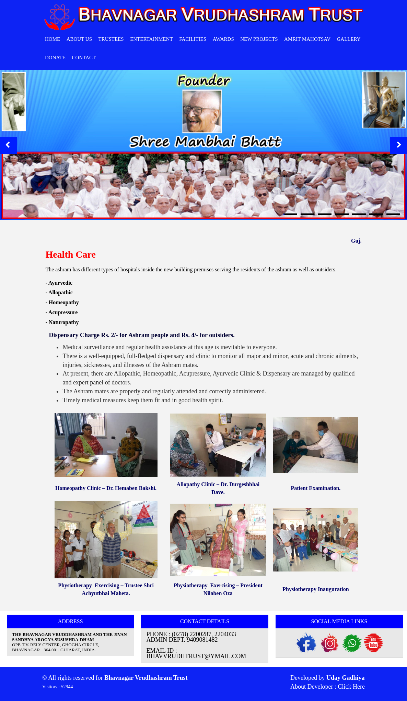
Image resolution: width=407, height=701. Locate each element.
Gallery (348, 39)
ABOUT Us (79, 39)
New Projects (259, 39)
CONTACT (84, 57)
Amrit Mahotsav (307, 39)
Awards (223, 39)
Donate (55, 57)
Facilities (192, 39)
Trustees (111, 39)
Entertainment (151, 39)
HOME (52, 39)
